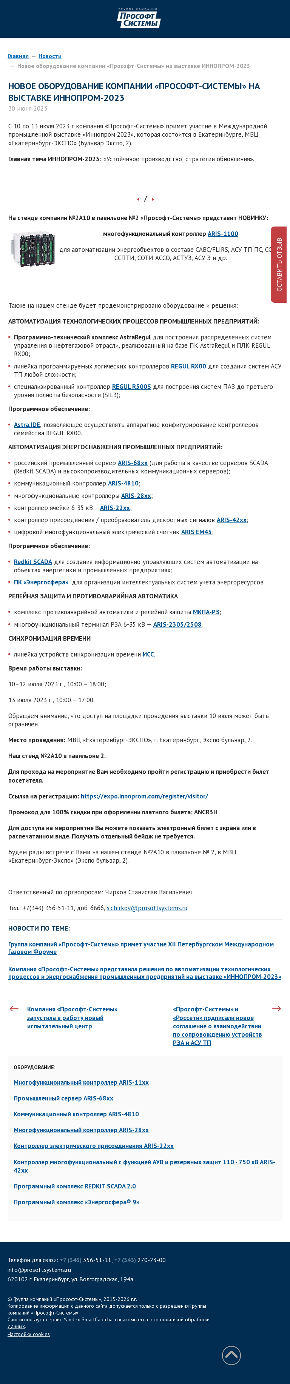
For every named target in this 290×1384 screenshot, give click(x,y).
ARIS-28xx (136, 496)
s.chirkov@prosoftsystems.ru (147, 908)
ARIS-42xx (232, 520)
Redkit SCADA (33, 562)
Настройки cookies (29, 1334)
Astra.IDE (27, 425)
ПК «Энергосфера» (41, 582)
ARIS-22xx (115, 508)
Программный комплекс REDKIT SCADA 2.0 (75, 1186)
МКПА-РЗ (206, 612)
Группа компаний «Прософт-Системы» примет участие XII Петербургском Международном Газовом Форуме (141, 948)
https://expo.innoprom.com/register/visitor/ (144, 796)
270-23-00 (140, 1260)
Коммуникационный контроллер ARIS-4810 (76, 1114)
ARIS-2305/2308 (177, 624)
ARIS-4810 (123, 483)
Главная (18, 56)
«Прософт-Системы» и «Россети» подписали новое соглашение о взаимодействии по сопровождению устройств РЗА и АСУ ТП (217, 1025)
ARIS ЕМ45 (196, 532)
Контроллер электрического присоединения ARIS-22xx (94, 1146)
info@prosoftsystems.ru (39, 1269)
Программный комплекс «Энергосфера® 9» (76, 1202)
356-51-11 (85, 1260)
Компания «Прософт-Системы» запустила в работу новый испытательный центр (72, 1017)
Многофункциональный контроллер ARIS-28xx (81, 1130)
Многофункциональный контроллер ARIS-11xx (81, 1082)
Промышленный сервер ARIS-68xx (63, 1098)
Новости (50, 56)
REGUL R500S (131, 386)
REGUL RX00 (188, 366)
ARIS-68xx (133, 463)
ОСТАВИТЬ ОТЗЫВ (279, 264)
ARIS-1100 (223, 234)
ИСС (148, 654)
